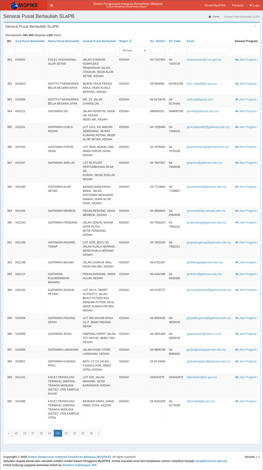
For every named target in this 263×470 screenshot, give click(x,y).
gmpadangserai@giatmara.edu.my (209, 318)
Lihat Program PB (248, 59)
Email (190, 41)
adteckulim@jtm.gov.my (202, 377)
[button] (51, 5)
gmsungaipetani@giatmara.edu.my (209, 289)
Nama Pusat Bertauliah (63, 41)
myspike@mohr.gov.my (211, 461)
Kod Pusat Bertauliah (29, 41)
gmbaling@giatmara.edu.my (205, 262)
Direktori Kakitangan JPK (80, 465)
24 (91, 433)
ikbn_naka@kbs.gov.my (202, 83)
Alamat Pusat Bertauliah (99, 41)
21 (66, 433)
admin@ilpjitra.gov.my (201, 401)
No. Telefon (157, 41)
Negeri (123, 41)
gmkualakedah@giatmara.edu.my (208, 127)
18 (41, 433)
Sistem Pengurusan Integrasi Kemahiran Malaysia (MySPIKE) (69, 456)
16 (24, 433)
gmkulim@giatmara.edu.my (204, 274)
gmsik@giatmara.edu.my (203, 111)
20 (58, 433)
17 (33, 433)
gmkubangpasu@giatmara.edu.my (209, 361)
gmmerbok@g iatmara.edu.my (206, 210)
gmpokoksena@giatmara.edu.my (208, 147)
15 (16, 433)
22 (74, 433)
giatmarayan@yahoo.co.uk (204, 333)
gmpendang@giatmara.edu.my (206, 222)
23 (82, 433)
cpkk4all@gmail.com (200, 99)
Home (214, 16)
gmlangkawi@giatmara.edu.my (206, 349)
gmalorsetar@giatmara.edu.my (206, 186)
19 (49, 433)
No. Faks (175, 41)
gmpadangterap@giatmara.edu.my (209, 242)
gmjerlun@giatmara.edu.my (204, 162)
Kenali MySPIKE (215, 5)
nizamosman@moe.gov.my (204, 59)
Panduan (237, 5)
